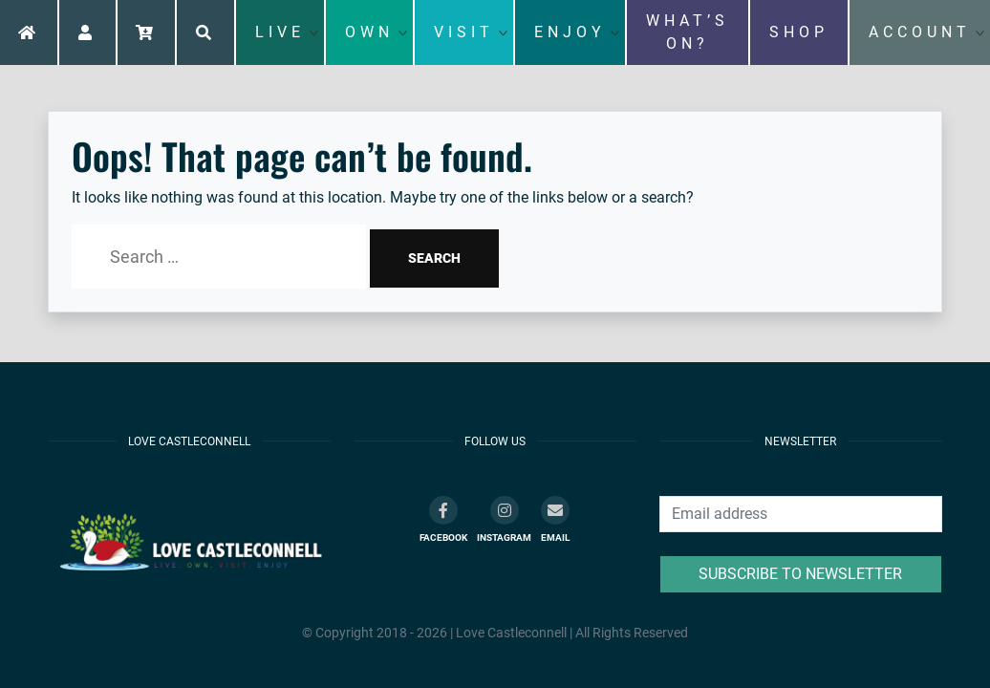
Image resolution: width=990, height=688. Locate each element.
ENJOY (570, 32)
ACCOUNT (920, 32)
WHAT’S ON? (687, 32)
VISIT (464, 32)
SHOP (799, 32)
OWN (369, 32)
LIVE (280, 32)
